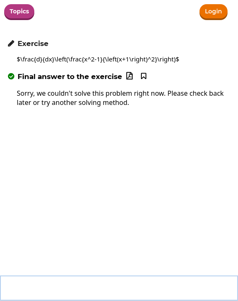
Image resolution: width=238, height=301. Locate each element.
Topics (19, 11)
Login (213, 11)
